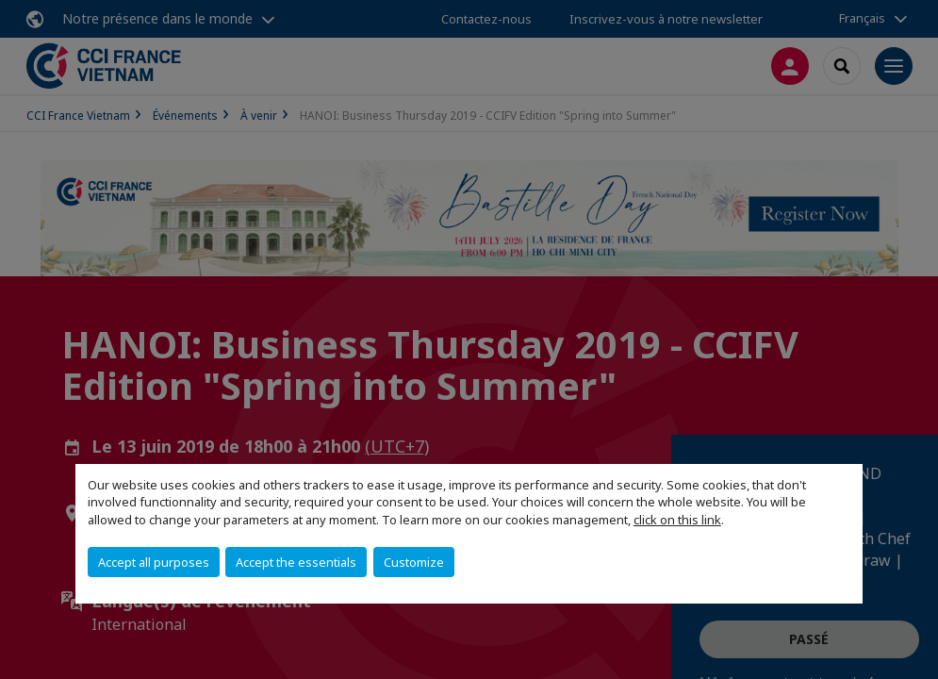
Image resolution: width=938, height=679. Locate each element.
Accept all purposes (153, 562)
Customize (414, 562)
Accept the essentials (296, 562)
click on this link (677, 519)
